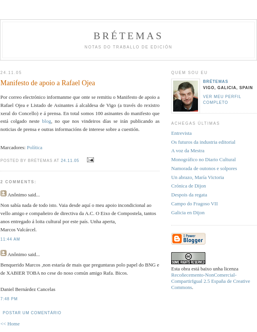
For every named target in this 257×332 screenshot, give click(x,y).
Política (34, 147)
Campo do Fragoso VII (194, 203)
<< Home (10, 324)
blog (46, 121)
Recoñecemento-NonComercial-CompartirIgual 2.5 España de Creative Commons (210, 281)
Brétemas (128, 35)
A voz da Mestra (188, 150)
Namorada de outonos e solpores (204, 168)
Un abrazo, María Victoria (197, 177)
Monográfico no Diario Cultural (203, 159)
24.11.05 (70, 160)
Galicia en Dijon (188, 212)
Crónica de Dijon (188, 186)
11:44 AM (10, 239)
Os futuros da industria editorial (203, 142)
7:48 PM (9, 299)
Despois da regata (189, 195)
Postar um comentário (32, 313)
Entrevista (181, 133)
